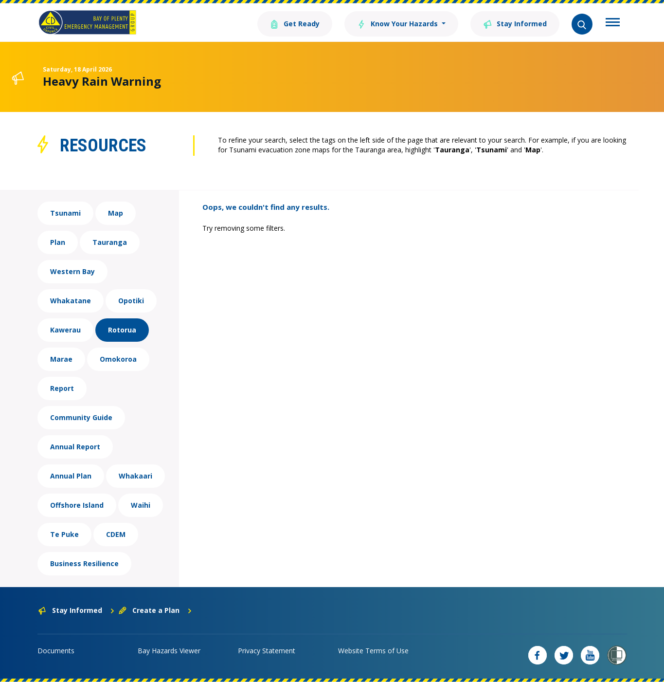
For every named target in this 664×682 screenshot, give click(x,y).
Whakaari (135, 475)
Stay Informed (515, 23)
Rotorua (122, 329)
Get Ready (295, 23)
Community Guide (81, 417)
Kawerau (65, 329)
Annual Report (75, 446)
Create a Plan (155, 610)
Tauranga (109, 242)
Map (115, 213)
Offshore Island (77, 505)
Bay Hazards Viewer (169, 650)
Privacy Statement (266, 650)
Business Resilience (84, 563)
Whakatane (70, 300)
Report (62, 388)
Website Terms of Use (373, 650)
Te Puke (64, 534)
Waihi (140, 505)
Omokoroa (118, 359)
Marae (61, 359)
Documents (55, 650)
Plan (57, 242)
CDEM (116, 534)
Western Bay (72, 271)
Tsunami (65, 213)
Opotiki (131, 300)
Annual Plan (70, 475)
